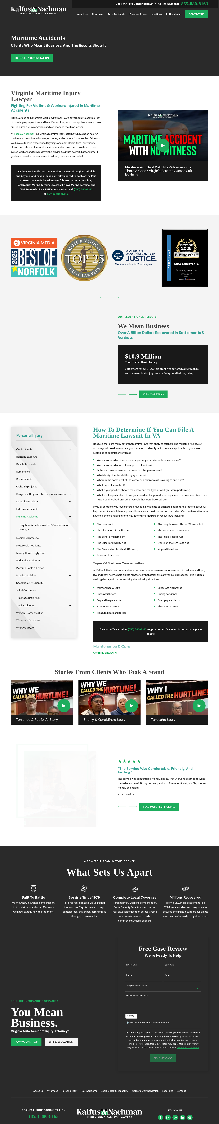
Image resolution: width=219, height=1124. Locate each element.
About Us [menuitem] (82, 14)
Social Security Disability (114, 1090)
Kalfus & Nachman (24, 133)
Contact (181, 1090)
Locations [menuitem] (156, 14)
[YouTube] (189, 1117)
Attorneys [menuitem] (97, 14)
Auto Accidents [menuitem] (116, 14)
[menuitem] (41, 449)
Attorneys (52, 1090)
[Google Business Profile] (175, 1117)
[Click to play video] (162, 145)
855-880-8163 (194, 3)
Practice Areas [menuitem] (137, 14)
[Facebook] (160, 1117)
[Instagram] (167, 1117)
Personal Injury (70, 1090)
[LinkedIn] (182, 1117)
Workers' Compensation (145, 1090)
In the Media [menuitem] (173, 14)
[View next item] (115, 297)
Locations (167, 1090)
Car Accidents (89, 1090)
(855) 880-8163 (44, 1116)
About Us (38, 1090)
